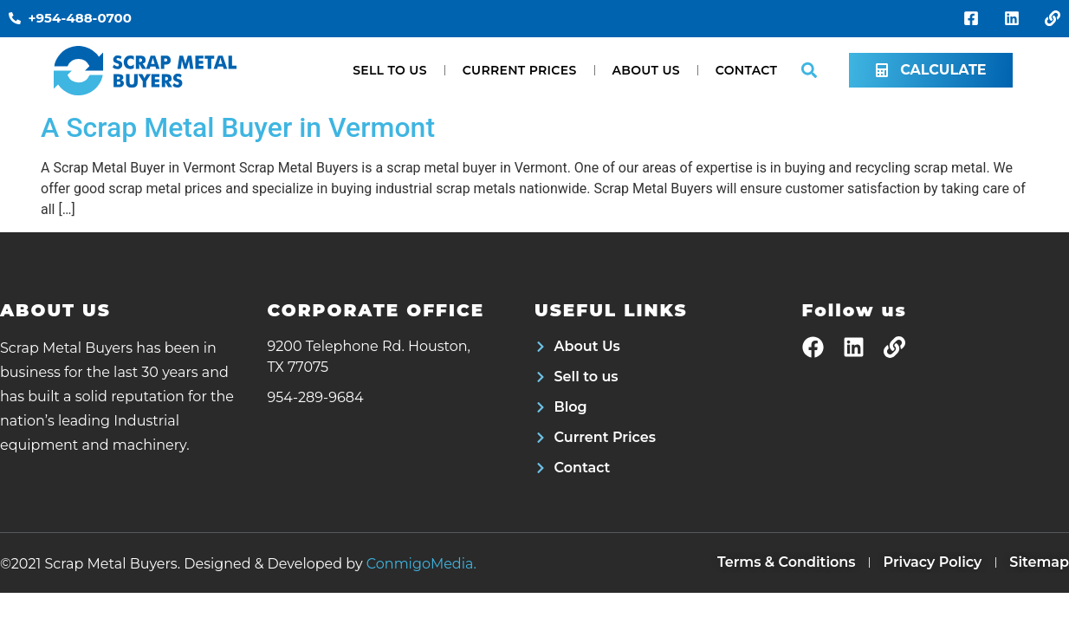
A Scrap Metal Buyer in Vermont (238, 127)
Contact (746, 70)
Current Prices (520, 70)
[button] (808, 70)
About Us (646, 70)
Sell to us (390, 70)
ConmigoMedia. (421, 564)
